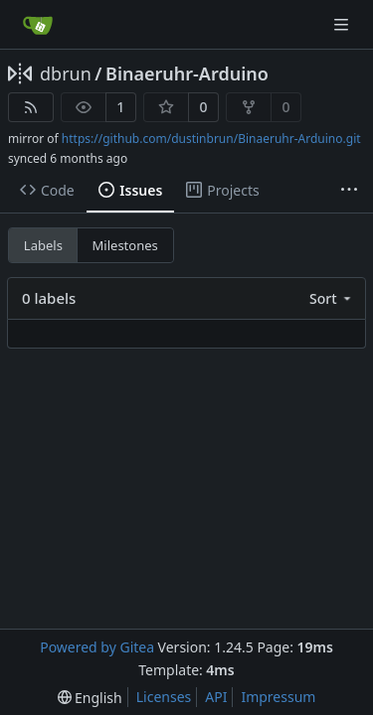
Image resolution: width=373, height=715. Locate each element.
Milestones (125, 245)
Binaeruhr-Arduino (187, 73)
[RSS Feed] (31, 107)
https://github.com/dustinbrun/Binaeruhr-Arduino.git (211, 138)
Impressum (278, 696)
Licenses (164, 696)
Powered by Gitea (97, 647)
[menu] (331, 298)
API (216, 696)
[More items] (349, 191)
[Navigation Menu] (343, 24)
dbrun (66, 73)
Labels (43, 245)
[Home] (38, 25)
